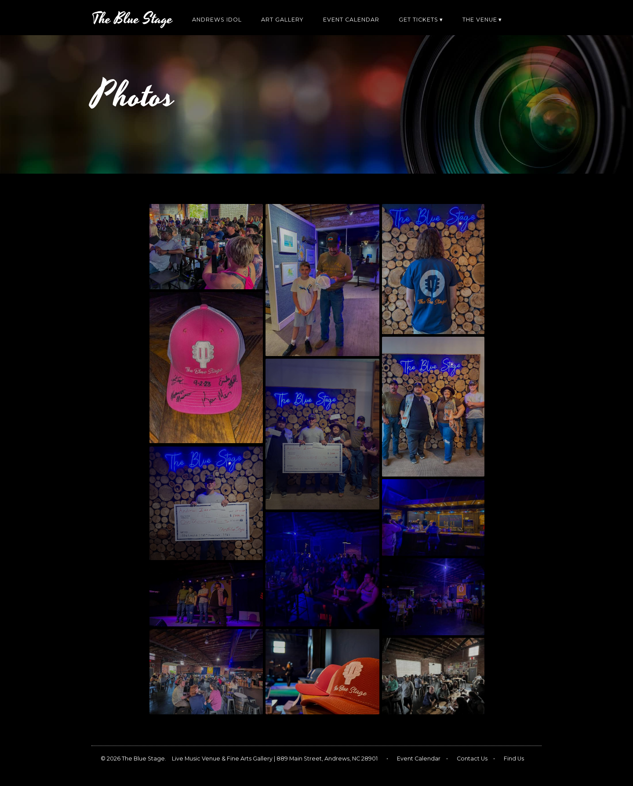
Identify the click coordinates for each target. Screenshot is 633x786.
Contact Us (472, 758)
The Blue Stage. (144, 758)
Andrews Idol (217, 19)
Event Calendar (351, 19)
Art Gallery (282, 19)
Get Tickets (418, 19)
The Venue (479, 19)
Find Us (514, 758)
